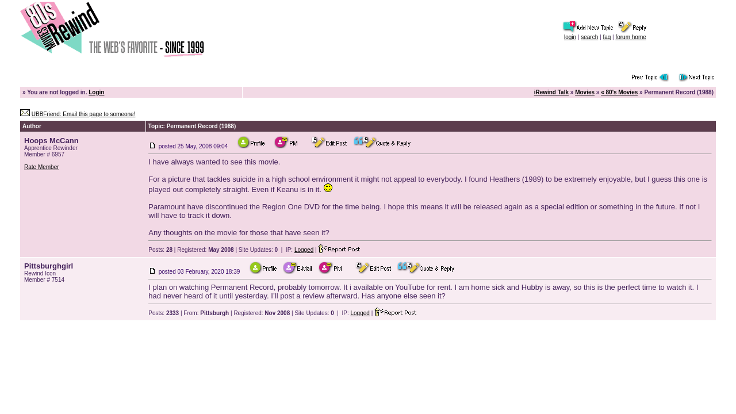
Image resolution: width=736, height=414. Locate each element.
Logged (303, 250)
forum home (630, 37)
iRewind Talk (551, 92)
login (570, 37)
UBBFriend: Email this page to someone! (84, 114)
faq (607, 37)
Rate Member (41, 167)
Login (96, 92)
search (589, 37)
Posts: (160, 250)
